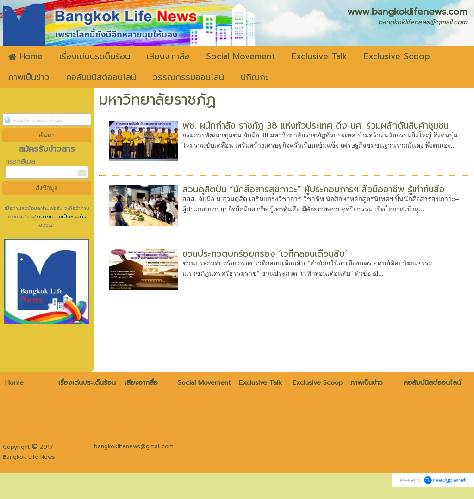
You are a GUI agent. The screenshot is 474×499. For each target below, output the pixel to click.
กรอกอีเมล (20, 161)
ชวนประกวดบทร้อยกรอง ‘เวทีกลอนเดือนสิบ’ (264, 253)
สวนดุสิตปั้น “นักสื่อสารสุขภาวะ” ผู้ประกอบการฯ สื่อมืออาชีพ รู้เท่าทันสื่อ (313, 189)
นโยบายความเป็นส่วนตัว (58, 217)
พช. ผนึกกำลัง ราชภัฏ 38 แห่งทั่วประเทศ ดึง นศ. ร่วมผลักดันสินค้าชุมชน (315, 125)
